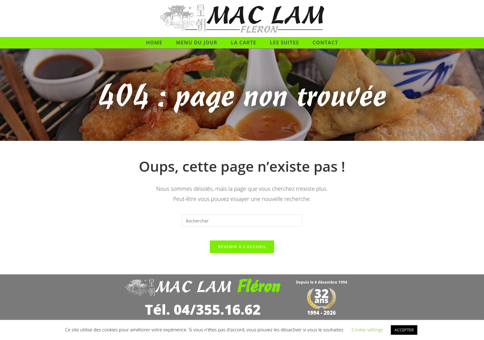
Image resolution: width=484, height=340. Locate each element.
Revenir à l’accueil (242, 252)
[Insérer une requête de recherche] (242, 221)
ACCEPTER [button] (404, 330)
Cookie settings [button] (367, 329)
